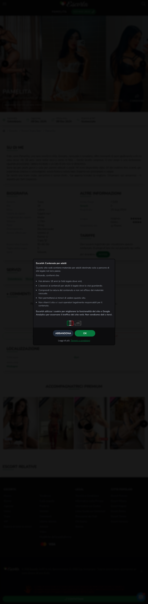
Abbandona (63, 333)
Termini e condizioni (80, 340)
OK (85, 333)
